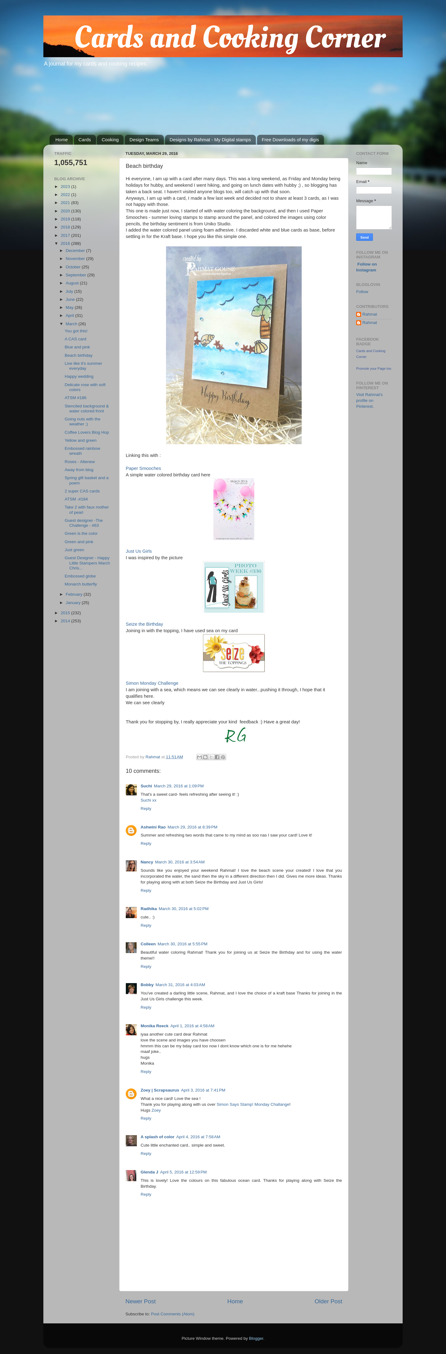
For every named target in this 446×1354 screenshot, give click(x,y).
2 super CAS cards (82, 491)
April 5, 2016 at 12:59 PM (183, 1172)
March (72, 323)
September (76, 275)
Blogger (256, 1338)
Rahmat (369, 314)
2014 (66, 621)
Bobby (147, 984)
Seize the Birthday (144, 624)
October (74, 267)
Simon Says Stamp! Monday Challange (252, 1104)
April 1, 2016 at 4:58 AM (192, 1026)
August (73, 283)
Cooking (110, 139)
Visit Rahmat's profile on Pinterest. (369, 400)
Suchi (146, 786)
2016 (66, 243)
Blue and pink (77, 347)
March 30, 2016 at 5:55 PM (183, 944)
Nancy (147, 862)
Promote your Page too (373, 368)
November (76, 258)
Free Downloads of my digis (290, 139)
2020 (66, 211)
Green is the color (81, 533)
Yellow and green (81, 440)
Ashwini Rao (153, 827)
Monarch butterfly (81, 584)
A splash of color (157, 1137)
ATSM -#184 (76, 499)
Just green (74, 549)
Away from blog (79, 469)
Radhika (149, 908)
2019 (66, 219)
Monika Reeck (154, 1026)
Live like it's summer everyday (83, 366)
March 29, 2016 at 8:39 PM (192, 827)
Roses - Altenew (80, 461)
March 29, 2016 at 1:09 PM (179, 786)
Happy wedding (79, 376)
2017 (66, 235)
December (76, 250)
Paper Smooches (143, 468)
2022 (66, 194)
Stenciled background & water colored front (87, 408)
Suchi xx (148, 800)
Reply (146, 808)
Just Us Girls (139, 551)
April (70, 315)
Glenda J (149, 1172)
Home (61, 139)
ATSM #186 (75, 397)
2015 (66, 613)
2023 (66, 186)
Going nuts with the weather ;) (83, 421)
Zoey (156, 1110)
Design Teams (144, 139)
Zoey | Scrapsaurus (160, 1090)
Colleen (148, 944)
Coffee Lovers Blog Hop (87, 432)
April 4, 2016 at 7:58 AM (198, 1137)
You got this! (76, 331)
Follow (362, 291)
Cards (85, 139)
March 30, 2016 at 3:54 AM (180, 862)
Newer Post (140, 1301)
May (70, 307)
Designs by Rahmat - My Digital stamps (210, 139)
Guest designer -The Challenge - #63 (84, 523)
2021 (66, 202)
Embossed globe (80, 576)
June (71, 299)
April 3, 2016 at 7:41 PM (203, 1090)
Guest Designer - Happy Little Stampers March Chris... (87, 563)
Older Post (328, 1301)
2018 (66, 227)
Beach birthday (79, 355)
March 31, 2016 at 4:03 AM (180, 984)
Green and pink (79, 541)
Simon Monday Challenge (152, 683)
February (75, 594)
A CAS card (75, 339)
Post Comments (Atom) (173, 1314)
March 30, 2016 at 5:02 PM (184, 908)
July (70, 291)
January (74, 602)
